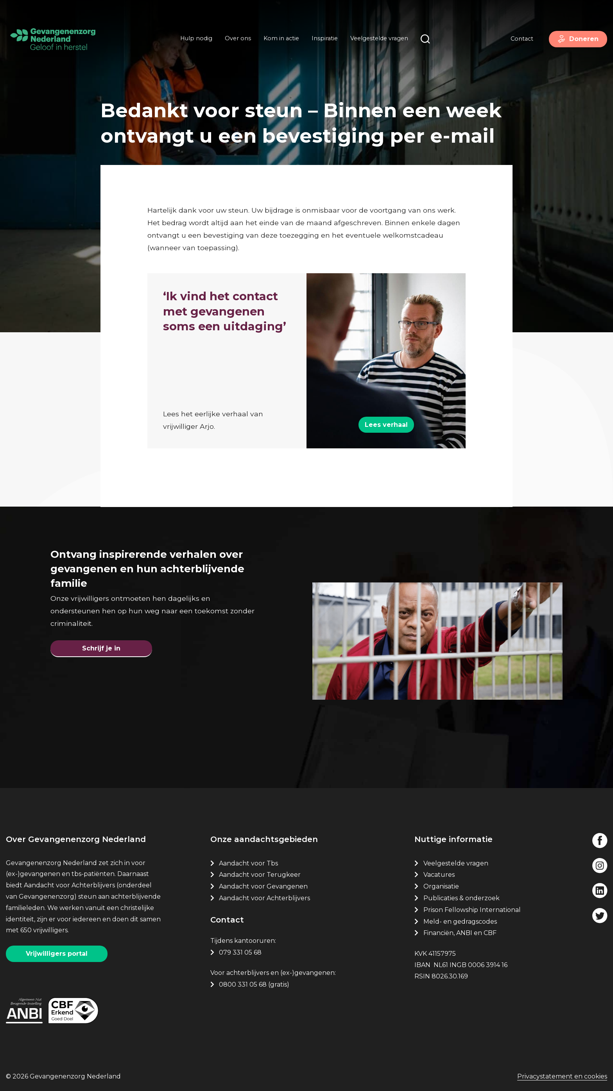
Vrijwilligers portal (57, 953)
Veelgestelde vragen (379, 38)
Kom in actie (281, 38)
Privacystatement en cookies (562, 1076)
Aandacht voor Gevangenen (263, 886)
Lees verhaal (386, 424)
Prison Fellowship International (472, 910)
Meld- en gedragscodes (460, 921)
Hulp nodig (196, 38)
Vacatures (439, 874)
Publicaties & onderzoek (461, 898)
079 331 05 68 (240, 952)
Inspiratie (325, 38)
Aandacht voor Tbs (248, 863)
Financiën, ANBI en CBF (459, 933)
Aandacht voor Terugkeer (260, 874)
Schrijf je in (101, 648)
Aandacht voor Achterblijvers (264, 898)
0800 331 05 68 (243, 984)
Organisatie (441, 886)
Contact (522, 38)
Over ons (238, 38)
